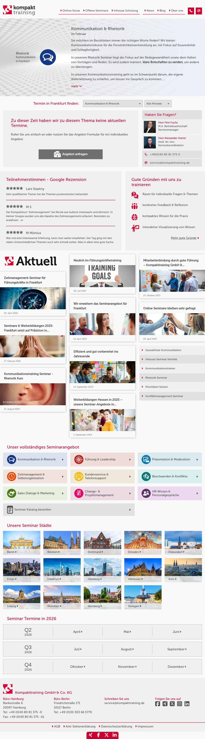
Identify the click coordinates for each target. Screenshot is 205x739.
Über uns (176, 10)
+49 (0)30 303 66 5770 (76, 712)
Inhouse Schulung (124, 10)
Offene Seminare (95, 10)
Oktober (77, 667)
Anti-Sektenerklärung (79, 726)
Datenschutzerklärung (115, 726)
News (149, 10)
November (127, 667)
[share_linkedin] (115, 735)
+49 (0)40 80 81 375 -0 (25, 712)
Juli (78, 649)
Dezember (177, 667)
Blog (161, 10)
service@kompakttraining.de (124, 703)
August (127, 649)
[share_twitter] (106, 735)
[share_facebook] (98, 735)
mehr (76, 86)
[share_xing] (90, 735)
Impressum (144, 726)
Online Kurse (70, 10)
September (177, 649)
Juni (177, 632)
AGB (56, 726)
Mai (127, 632)
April (77, 632)
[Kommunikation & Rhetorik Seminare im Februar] (191, 11)
